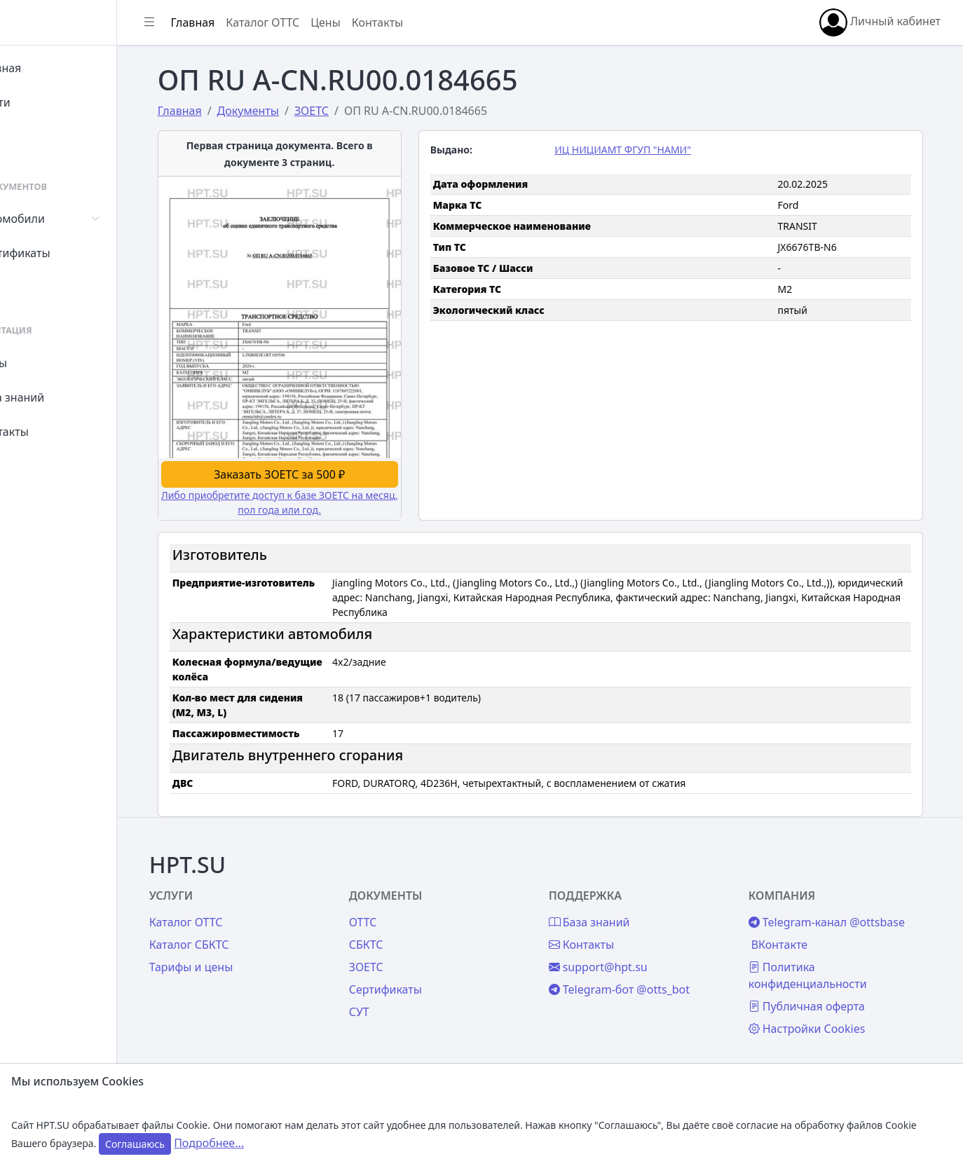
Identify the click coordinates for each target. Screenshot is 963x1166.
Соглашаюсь (135, 1144)
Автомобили (62, 218)
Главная (50, 68)
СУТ (38, 287)
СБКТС (409, 937)
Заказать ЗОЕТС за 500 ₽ (315, 466)
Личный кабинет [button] (880, 22)
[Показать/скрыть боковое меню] (211, 22)
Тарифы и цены (247, 960)
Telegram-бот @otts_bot (650, 982)
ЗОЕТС (409, 960)
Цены (43, 363)
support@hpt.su (629, 960)
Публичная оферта (825, 999)
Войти (44, 102)
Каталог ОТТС (325, 22)
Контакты (53, 431)
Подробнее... (209, 1143)
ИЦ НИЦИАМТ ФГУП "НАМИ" (653, 149)
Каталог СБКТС (245, 937)
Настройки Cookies (826, 1021)
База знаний (62, 397)
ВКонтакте (798, 937)
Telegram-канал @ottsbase (845, 915)
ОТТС (406, 915)
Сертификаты (64, 253)
